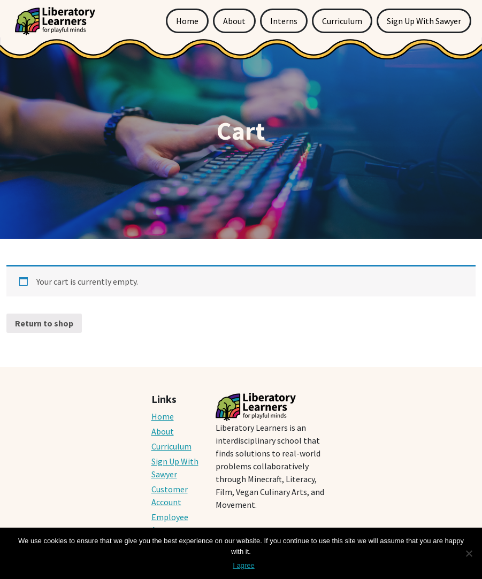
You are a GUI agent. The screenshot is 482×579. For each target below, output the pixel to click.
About (234, 21)
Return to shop (44, 323)
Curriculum (342, 21)
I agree (243, 565)
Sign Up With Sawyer (424, 21)
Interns (283, 21)
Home (187, 21)
